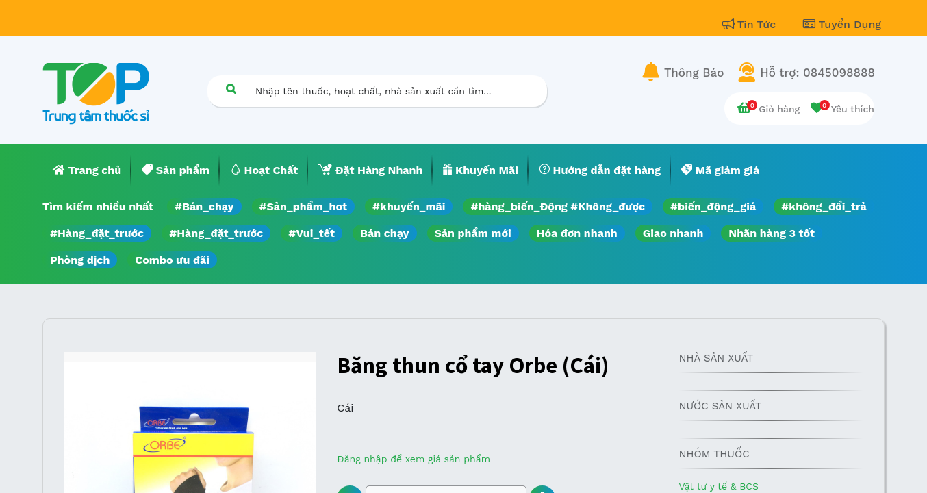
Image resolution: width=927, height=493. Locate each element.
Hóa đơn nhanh (577, 233)
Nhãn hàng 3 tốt (771, 233)
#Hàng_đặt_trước (97, 233)
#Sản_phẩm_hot (303, 206)
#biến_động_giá (713, 206)
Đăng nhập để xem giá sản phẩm (413, 458)
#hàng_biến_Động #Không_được (557, 206)
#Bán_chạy (204, 206)
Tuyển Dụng (842, 24)
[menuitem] (86, 170)
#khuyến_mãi (408, 206)
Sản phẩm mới (473, 233)
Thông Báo (694, 72)
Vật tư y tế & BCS (718, 486)
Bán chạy (384, 233)
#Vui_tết (311, 233)
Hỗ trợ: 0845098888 (817, 72)
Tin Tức (751, 24)
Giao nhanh (673, 233)
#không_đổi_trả (824, 206)
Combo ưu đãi (172, 259)
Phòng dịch (80, 259)
